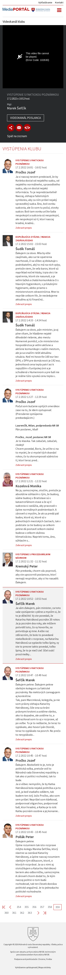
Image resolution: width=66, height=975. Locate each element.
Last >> (42, 912)
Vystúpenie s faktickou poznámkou (29, 162)
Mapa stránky (45, 967)
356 (34, 907)
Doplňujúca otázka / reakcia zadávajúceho (32, 238)
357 (42, 907)
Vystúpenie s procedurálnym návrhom (32, 556)
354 (19, 907)
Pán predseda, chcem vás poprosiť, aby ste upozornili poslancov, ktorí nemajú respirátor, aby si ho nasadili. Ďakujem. (37, 576)
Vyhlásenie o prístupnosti (26, 967)
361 (14, 912)
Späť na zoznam (17, 136)
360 (6, 912)
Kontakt (59, 2)
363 (30, 912)
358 (50, 907)
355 (26, 907)
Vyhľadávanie (45, 2)
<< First (6, 907)
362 (22, 912)
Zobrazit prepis (23, 227)
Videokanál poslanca (25, 118)
